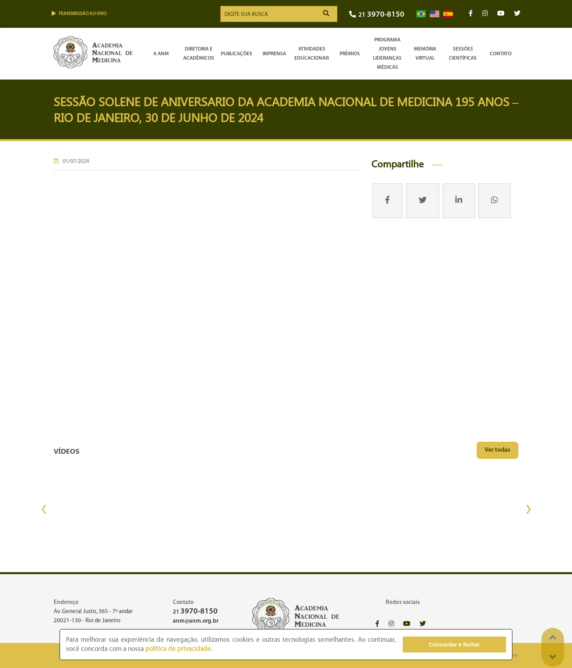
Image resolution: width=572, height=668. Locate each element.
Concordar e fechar (462, 644)
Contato (501, 53)
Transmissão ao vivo (79, 13)
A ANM (161, 53)
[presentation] (44, 509)
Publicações (236, 53)
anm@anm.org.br (195, 621)
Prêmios (350, 53)
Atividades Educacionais (311, 54)
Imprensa (274, 53)
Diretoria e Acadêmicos (198, 54)
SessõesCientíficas (463, 54)
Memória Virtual (425, 54)
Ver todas (497, 450)
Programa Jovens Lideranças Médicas (387, 53)
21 (376, 15)
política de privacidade (178, 649)
